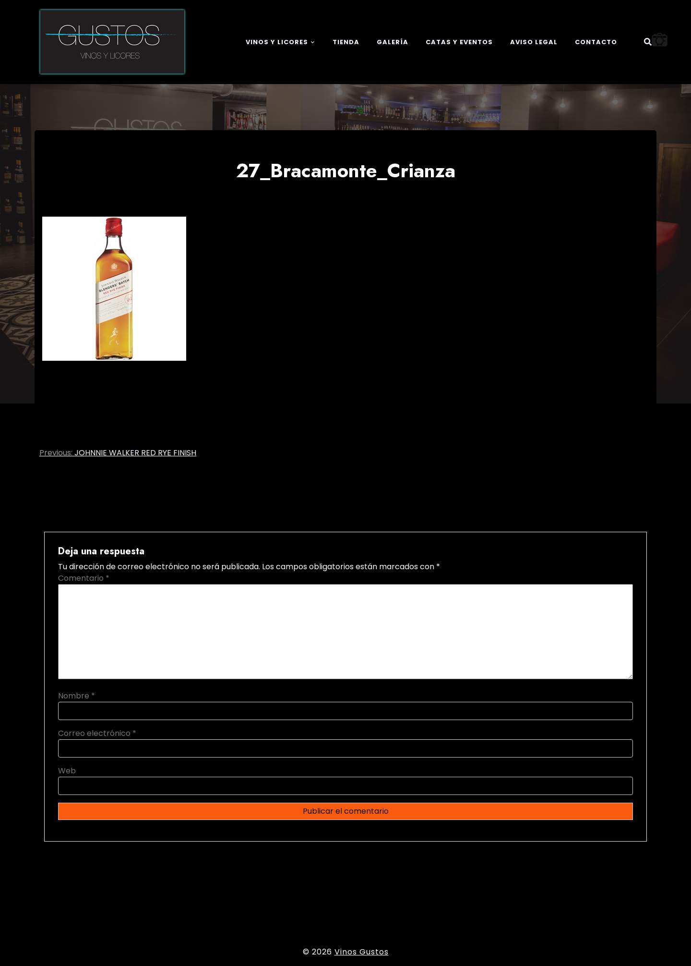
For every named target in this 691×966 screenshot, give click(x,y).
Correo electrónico (97, 733)
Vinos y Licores (277, 42)
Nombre (76, 695)
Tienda (346, 42)
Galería (392, 42)
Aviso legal (534, 42)
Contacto (596, 42)
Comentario (83, 578)
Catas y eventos (459, 42)
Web (67, 770)
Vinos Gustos (361, 951)
